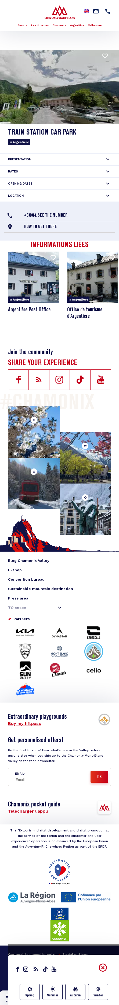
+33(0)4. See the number (45, 215)
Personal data (26, 962)
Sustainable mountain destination (40, 589)
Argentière (77, 25)
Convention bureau (26, 579)
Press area (18, 598)
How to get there (40, 227)
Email (19, 773)
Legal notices (75, 955)
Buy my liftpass (24, 723)
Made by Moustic (63, 962)
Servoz (22, 25)
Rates (13, 171)
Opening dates (20, 183)
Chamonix (59, 25)
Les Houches (40, 25)
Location (16, 196)
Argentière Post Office (29, 310)
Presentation (19, 159)
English (13, 973)
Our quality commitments (31, 955)
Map (59, 1001)
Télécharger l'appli (28, 811)
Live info (34, 1001)
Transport (85, 1001)
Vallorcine (95, 25)
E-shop (15, 570)
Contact (52, 973)
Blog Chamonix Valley (28, 560)
